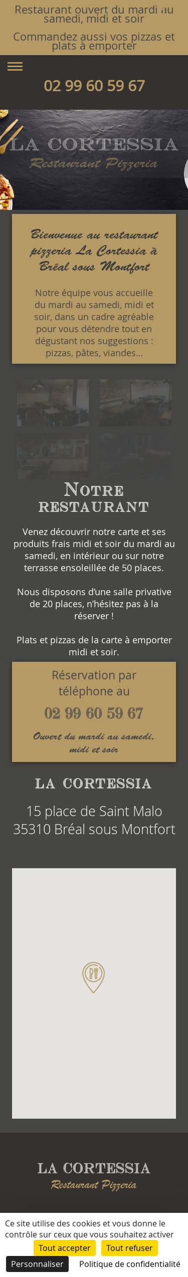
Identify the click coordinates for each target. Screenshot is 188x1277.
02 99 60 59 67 (94, 86)
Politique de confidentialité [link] (129, 1263)
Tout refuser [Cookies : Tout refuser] (129, 1247)
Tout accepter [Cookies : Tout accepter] (65, 1247)
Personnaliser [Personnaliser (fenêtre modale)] (37, 1263)
